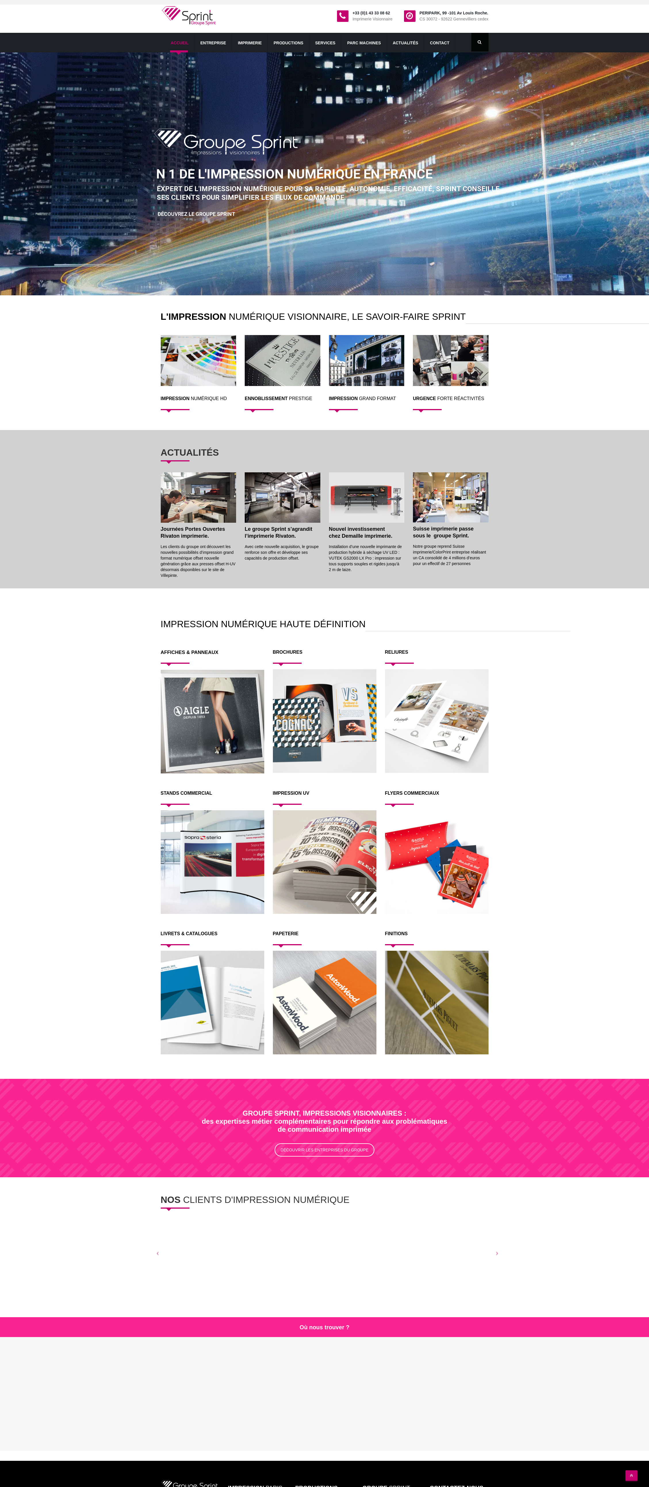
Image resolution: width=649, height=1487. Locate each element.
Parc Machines (364, 43)
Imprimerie (250, 43)
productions (288, 43)
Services (325, 43)
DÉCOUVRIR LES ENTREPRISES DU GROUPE (325, 1150)
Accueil (180, 43)
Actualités (405, 43)
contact (439, 43)
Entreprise (213, 43)
